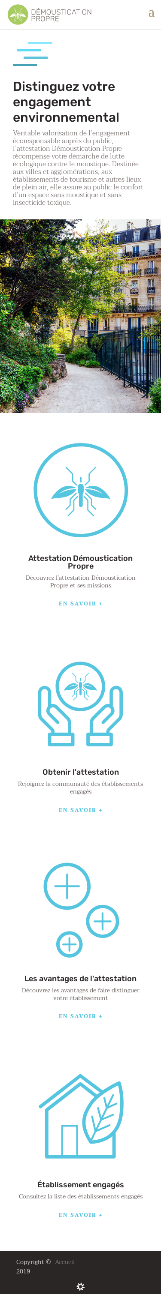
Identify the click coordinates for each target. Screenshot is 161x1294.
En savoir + (81, 603)
